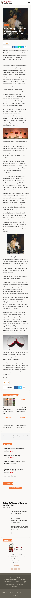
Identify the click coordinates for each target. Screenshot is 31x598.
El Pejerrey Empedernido (15, 487)
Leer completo (15, 565)
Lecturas (17, 582)
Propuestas (15, 586)
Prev (5, 476)
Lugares (25, 582)
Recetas (23, 579)
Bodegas (7, 25)
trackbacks (24, 436)
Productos (20, 584)
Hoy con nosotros (7, 582)
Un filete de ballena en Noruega (12, 456)
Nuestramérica (10, 584)
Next (9, 476)
